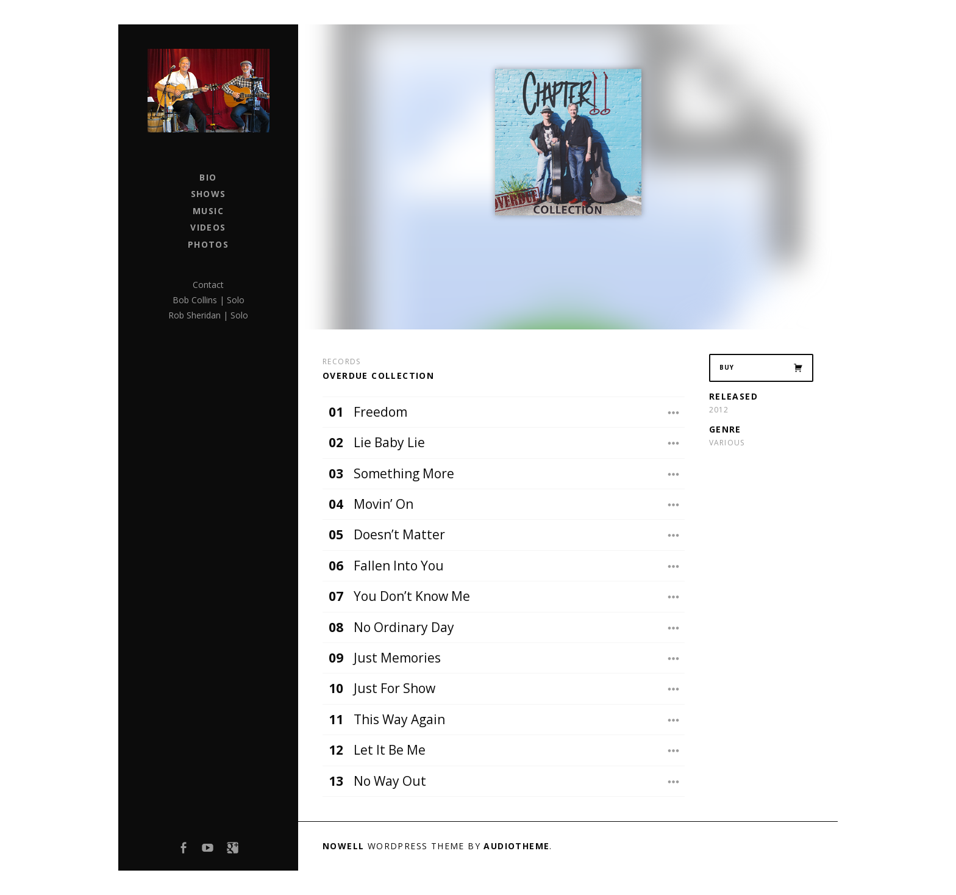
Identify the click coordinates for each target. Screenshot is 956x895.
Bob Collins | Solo (208, 300)
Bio (207, 177)
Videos (208, 227)
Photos (208, 244)
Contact (208, 284)
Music (208, 211)
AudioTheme (516, 846)
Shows (208, 193)
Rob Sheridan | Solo (208, 315)
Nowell (343, 846)
